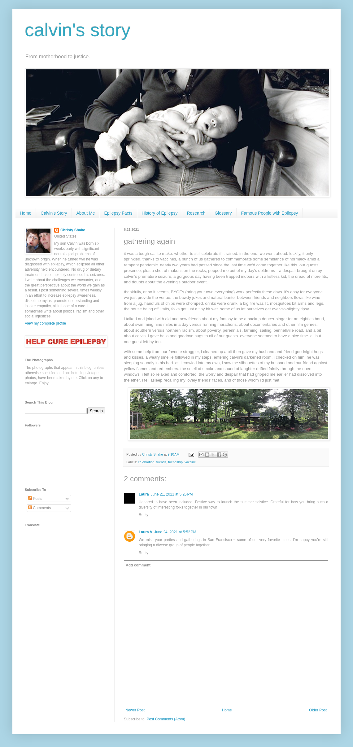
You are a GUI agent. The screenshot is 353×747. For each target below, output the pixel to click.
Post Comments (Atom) (165, 719)
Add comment (138, 565)
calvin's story (78, 30)
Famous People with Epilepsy (269, 213)
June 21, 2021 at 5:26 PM (172, 494)
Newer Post (135, 710)
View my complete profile (45, 323)
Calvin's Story (54, 213)
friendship (175, 462)
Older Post (318, 710)
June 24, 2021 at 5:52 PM (175, 532)
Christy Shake (72, 230)
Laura (144, 494)
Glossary (223, 213)
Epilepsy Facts (118, 213)
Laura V (145, 532)
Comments (39, 508)
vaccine (190, 462)
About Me (85, 213)
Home (25, 213)
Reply (143, 515)
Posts (35, 498)
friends (161, 462)
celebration (146, 462)
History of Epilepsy (160, 213)
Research (196, 213)
